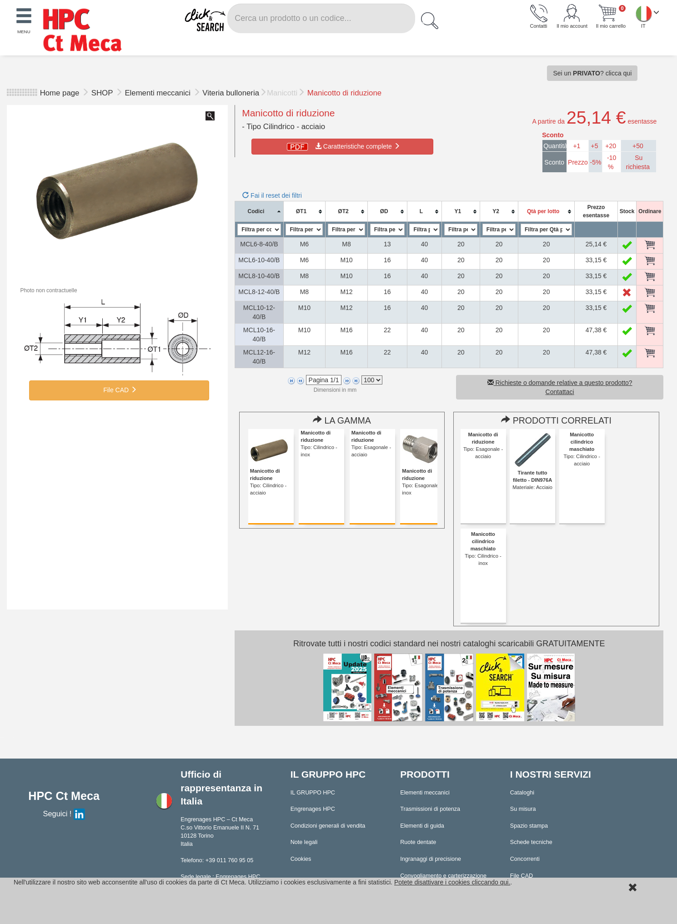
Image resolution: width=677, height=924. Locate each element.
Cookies (301, 859)
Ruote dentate (418, 842)
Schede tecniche (531, 842)
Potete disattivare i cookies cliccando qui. (452, 882)
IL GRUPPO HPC (313, 792)
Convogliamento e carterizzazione (443, 876)
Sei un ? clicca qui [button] (592, 73)
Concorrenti (525, 859)
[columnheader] (259, 211)
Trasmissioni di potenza (430, 809)
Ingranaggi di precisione (430, 859)
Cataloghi (522, 792)
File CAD (119, 390)
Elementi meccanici (158, 93)
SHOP (103, 93)
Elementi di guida (422, 826)
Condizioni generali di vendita (328, 826)
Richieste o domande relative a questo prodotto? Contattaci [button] (559, 387)
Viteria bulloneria (230, 93)
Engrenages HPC (313, 809)
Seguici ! (64, 813)
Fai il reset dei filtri (272, 195)
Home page (60, 93)
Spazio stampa (529, 826)
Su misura (523, 809)
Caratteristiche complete (342, 146)
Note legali (304, 842)
